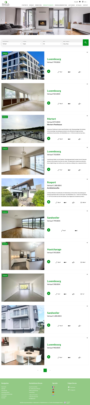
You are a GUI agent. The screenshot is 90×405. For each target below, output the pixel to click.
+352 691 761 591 (33, 396)
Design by (66, 402)
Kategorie (6, 41)
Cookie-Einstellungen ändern (56, 402)
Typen (24, 41)
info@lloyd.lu (32, 398)
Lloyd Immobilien (33, 386)
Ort (44, 41)
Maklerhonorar (44, 402)
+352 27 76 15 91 (33, 394)
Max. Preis (66, 41)
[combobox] (12, 43)
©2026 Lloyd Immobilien (26, 402)
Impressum (36, 402)
